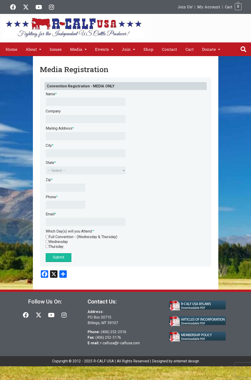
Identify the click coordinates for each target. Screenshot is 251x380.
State (51, 162)
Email (51, 214)
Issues (56, 49)
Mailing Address (60, 128)
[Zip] (66, 188)
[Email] (86, 222)
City (50, 145)
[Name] (86, 102)
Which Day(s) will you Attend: (70, 231)
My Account (208, 6)
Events (104, 49)
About (33, 49)
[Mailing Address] (86, 136)
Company (53, 111)
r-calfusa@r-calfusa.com (120, 343)
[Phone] (66, 205)
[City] (86, 153)
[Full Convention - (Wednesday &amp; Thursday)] (47, 236)
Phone (52, 197)
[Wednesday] (47, 241)
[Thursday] (47, 246)
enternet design (186, 361)
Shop (148, 49)
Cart (228, 6)
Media (78, 49)
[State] (86, 170)
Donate (211, 49)
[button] (33, 49)
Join (128, 49)
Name (51, 94)
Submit (58, 257)
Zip (49, 180)
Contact (169, 49)
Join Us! (185, 6)
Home (11, 49)
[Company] (86, 119)
